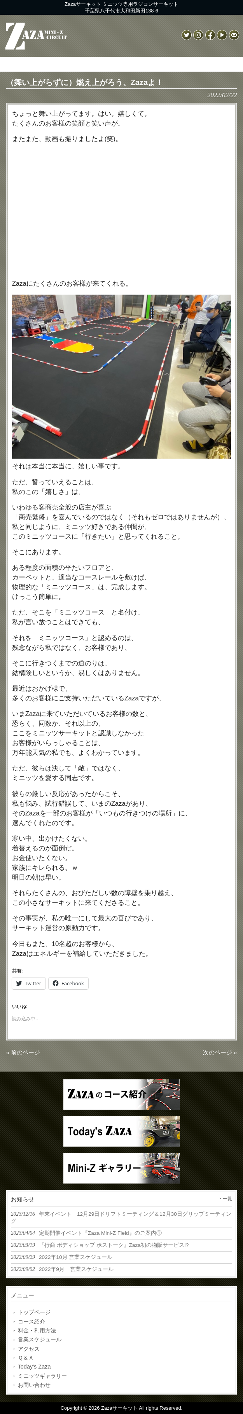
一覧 (227, 1198)
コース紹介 (31, 1321)
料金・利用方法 (37, 1330)
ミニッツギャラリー (42, 1376)
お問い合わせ (34, 1385)
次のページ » (220, 1052)
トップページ (34, 1312)
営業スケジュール (39, 1339)
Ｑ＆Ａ (26, 1358)
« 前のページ (23, 1052)
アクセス (29, 1349)
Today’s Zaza (34, 1366)
